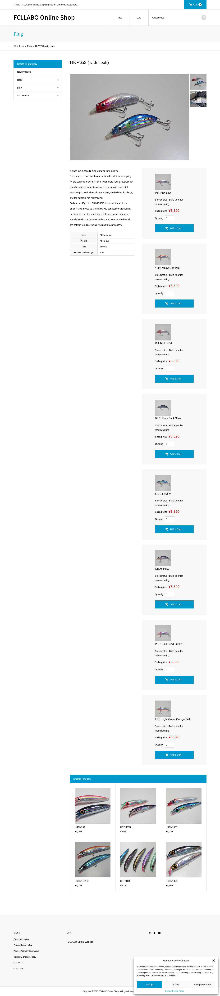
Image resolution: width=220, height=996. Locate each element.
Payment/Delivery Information (26, 951)
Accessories (158, 17)
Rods (119, 17)
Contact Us (18, 963)
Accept (149, 984)
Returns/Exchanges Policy (25, 957)
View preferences (202, 984)
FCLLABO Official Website (80, 942)
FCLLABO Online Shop (44, 17)
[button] (213, 960)
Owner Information (21, 939)
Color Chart (18, 969)
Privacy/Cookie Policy (174, 991)
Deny (176, 984)
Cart (197, 4)
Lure (139, 17)
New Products (24, 72)
